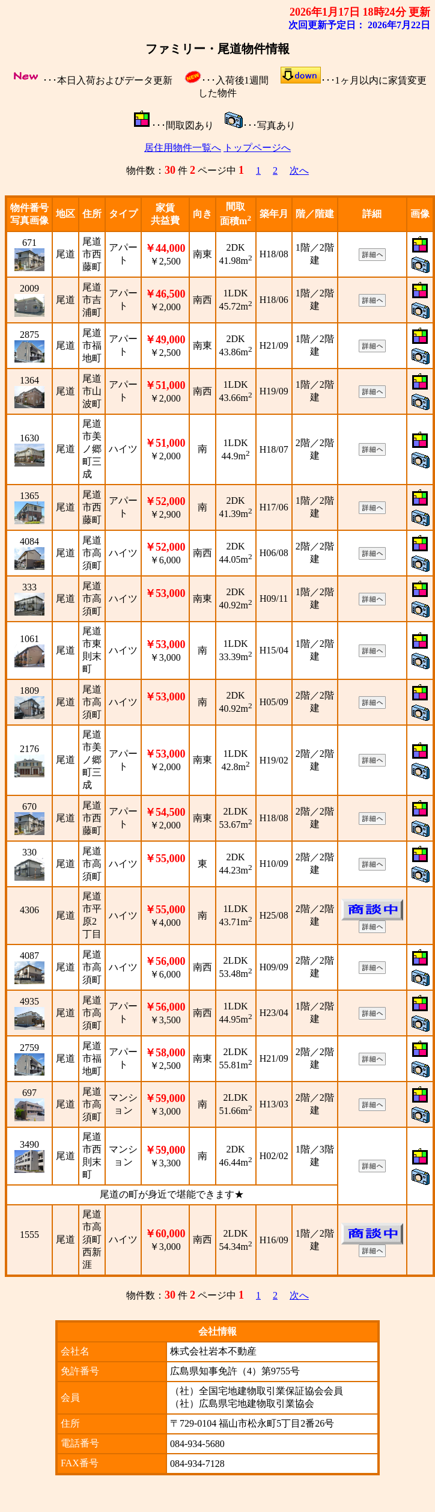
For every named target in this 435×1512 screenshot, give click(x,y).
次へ (299, 170)
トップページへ (257, 147)
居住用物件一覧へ (182, 147)
